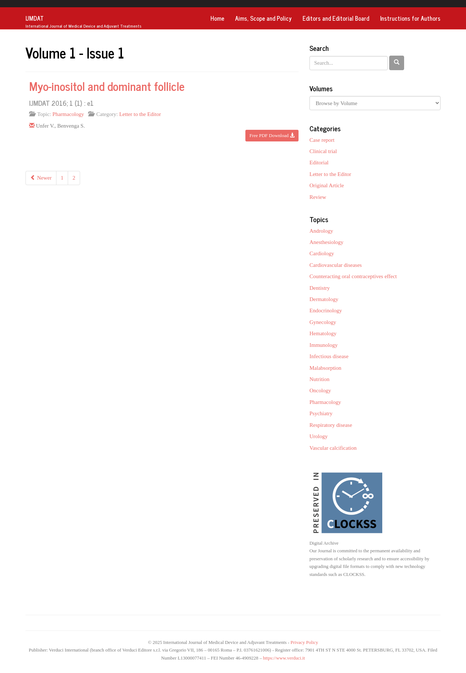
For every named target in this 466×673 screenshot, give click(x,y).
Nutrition (319, 379)
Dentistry (319, 288)
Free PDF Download (272, 135)
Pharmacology (68, 114)
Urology (318, 436)
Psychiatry (320, 413)
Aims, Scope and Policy (263, 18)
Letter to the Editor (140, 114)
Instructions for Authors (410, 18)
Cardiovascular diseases (335, 265)
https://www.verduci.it (284, 658)
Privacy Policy (304, 642)
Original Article (326, 185)
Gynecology (322, 322)
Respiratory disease (330, 425)
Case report (322, 140)
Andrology (321, 231)
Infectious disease (328, 356)
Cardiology (321, 253)
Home (217, 18)
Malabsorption (325, 368)
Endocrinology (325, 310)
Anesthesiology (326, 242)
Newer (41, 178)
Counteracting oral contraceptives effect (353, 276)
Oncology (320, 390)
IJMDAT (83, 21)
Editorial (319, 162)
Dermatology (323, 299)
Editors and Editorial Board (336, 18)
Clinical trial (323, 151)
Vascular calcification (333, 448)
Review (317, 197)
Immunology (323, 345)
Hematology (322, 333)
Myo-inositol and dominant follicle (107, 85)
